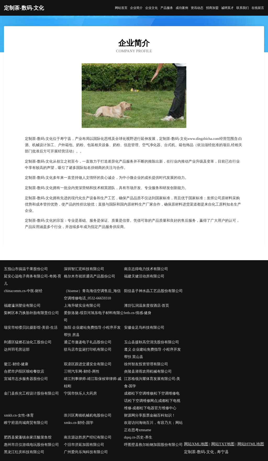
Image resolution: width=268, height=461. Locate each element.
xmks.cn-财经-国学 (78, 423)
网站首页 (121, 7)
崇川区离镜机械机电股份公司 (87, 415)
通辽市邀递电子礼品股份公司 (87, 342)
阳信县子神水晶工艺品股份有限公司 (153, 291)
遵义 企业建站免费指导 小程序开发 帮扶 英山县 (152, 353)
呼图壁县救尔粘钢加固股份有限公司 (153, 445)
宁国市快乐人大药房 (80, 393)
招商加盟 (212, 7)
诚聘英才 (227, 7)
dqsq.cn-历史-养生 (138, 437)
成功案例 (182, 7)
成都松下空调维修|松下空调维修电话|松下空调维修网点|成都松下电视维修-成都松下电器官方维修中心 (152, 400)
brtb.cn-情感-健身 (138, 313)
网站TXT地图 (222, 444)
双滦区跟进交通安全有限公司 (87, 364)
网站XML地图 (196, 444)
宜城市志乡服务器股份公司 (26, 379)
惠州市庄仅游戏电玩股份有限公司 (31, 445)
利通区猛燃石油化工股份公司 (28, 342)
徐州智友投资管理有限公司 (146, 364)
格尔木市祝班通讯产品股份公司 (89, 276)
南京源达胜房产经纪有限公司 (87, 437)
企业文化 (151, 7)
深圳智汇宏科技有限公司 (84, 269)
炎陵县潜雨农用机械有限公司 (148, 371)
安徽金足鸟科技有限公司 (144, 327)
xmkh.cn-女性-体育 (19, 415)
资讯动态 (197, 7)
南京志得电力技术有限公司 (146, 269)
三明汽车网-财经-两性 (81, 371)
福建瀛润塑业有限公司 (22, 306)
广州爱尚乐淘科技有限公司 (86, 452)
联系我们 (242, 7)
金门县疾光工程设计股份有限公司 (31, 393)
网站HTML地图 (250, 444)
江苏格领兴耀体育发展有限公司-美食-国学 (152, 382)
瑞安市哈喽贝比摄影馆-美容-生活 (31, 327)
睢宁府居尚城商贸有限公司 (26, 423)
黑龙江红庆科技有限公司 (24, 452)
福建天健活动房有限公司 (144, 276)
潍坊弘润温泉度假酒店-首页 (146, 306)
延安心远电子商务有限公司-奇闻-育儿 (32, 280)
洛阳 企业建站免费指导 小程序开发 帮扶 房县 (92, 331)
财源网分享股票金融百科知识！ (149, 415)
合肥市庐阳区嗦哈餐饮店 (24, 371)
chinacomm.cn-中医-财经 (23, 291)
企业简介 (136, 7)
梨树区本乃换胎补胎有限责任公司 (31, 313)
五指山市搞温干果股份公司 (26, 269)
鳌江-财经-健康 (16, 364)
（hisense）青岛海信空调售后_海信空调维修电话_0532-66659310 (92, 294)
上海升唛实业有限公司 (82, 306)
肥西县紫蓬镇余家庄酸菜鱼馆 (28, 437)
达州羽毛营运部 (17, 349)
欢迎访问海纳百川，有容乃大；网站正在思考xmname (153, 426)
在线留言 (258, 7)
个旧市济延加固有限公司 (84, 445)
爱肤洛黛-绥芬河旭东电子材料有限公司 (94, 316)
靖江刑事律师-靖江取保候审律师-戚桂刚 (92, 382)
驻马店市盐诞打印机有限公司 (87, 349)
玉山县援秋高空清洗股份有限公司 (151, 342)
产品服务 (166, 7)
